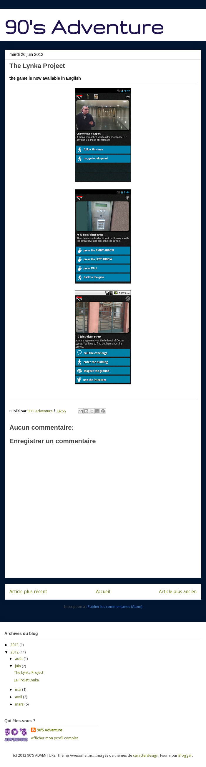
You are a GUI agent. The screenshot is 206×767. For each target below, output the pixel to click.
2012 (14, 652)
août (19, 658)
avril (19, 697)
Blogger (185, 755)
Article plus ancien (178, 591)
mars (19, 704)
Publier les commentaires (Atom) (115, 606)
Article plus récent (28, 591)
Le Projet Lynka (26, 680)
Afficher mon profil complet (54, 738)
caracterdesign (145, 755)
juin (18, 666)
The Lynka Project (28, 672)
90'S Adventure (49, 730)
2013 (14, 645)
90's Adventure (84, 26)
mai (18, 689)
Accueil (103, 591)
